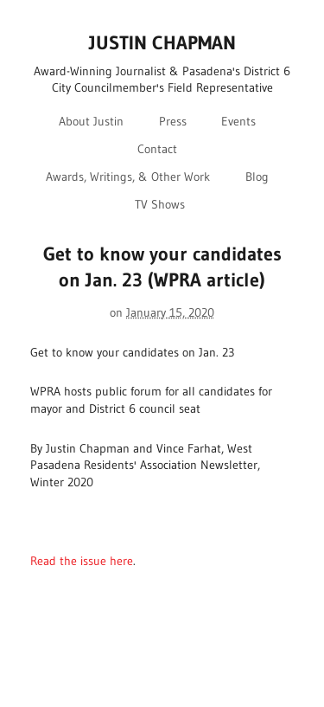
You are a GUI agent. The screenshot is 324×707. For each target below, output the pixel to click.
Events (238, 121)
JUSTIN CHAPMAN (162, 43)
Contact (157, 149)
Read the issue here (81, 561)
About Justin (91, 121)
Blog (257, 176)
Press (173, 121)
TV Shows (160, 204)
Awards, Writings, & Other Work (128, 176)
